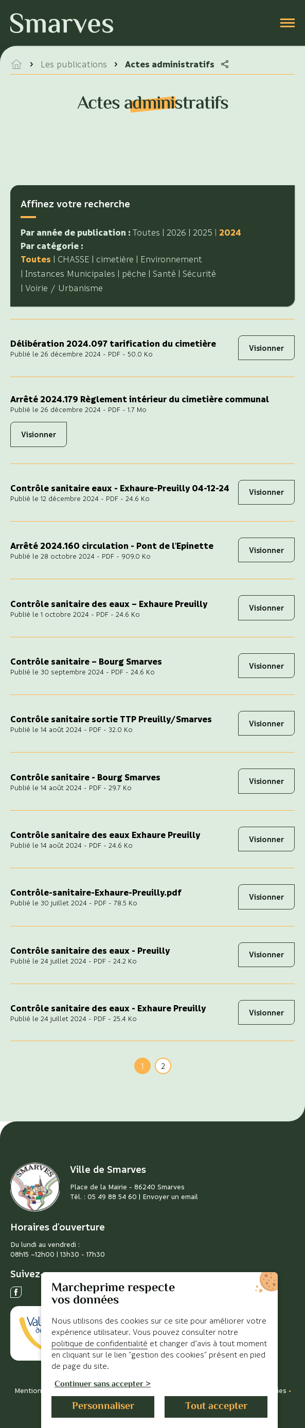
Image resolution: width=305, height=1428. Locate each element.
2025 (202, 232)
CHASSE (73, 259)
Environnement (171, 259)
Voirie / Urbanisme (64, 287)
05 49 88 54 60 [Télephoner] (112, 1196)
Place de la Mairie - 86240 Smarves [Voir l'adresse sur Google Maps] (127, 1186)
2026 (176, 232)
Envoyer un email (170, 1196)
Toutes (146, 232)
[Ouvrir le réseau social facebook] (16, 1292)
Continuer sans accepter (99, 1385)
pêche (134, 273)
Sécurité (199, 273)
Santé (164, 273)
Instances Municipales (70, 273)
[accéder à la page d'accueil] (16, 64)
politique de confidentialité (99, 1343)
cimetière (115, 259)
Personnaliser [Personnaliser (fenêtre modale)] (103, 1407)
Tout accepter (216, 1407)
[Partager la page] (225, 64)
